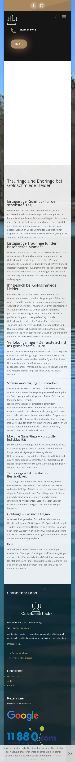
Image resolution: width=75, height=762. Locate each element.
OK (42, 759)
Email (19, 44)
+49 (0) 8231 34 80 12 (21, 628)
